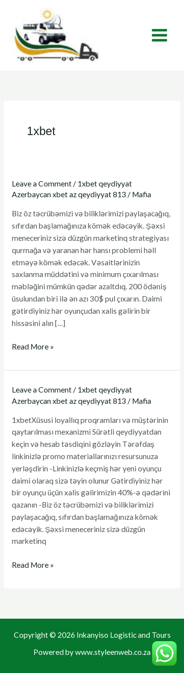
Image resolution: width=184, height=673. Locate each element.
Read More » (33, 346)
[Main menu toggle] (159, 35)
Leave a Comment (42, 183)
